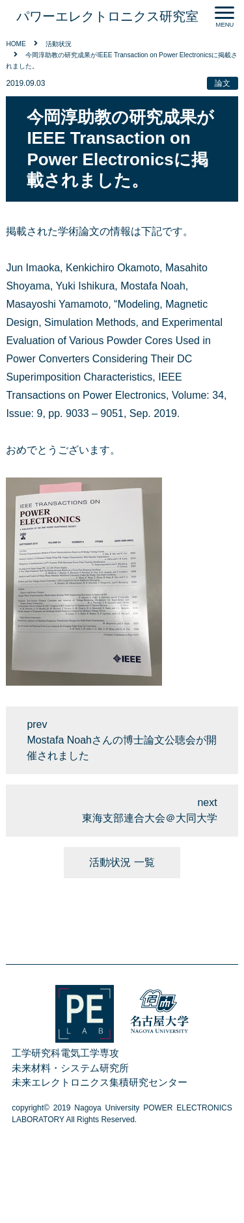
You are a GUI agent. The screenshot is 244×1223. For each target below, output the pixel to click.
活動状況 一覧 (121, 862)
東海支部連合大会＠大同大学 (149, 818)
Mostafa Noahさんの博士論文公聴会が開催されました (122, 747)
